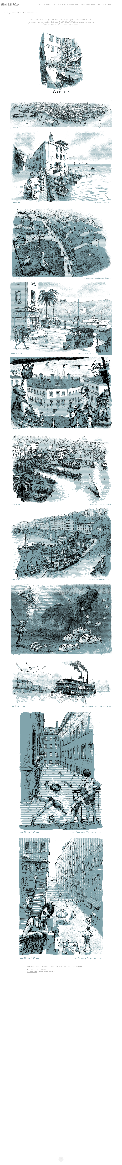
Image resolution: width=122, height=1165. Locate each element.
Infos (98, 4)
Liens (109, 4)
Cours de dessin (91, 4)
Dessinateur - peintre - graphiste (9, 5)
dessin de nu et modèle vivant (57, 979)
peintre (42, 979)
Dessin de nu (41, 4)
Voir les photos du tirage (36, 969)
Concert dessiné (80, 4)
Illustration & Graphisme (60, 4)
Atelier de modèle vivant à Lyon (80, 979)
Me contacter (32, 972)
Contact (104, 4)
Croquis (71, 4)
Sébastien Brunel (10, 4)
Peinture (48, 4)
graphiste (47, 979)
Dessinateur (36, 979)
